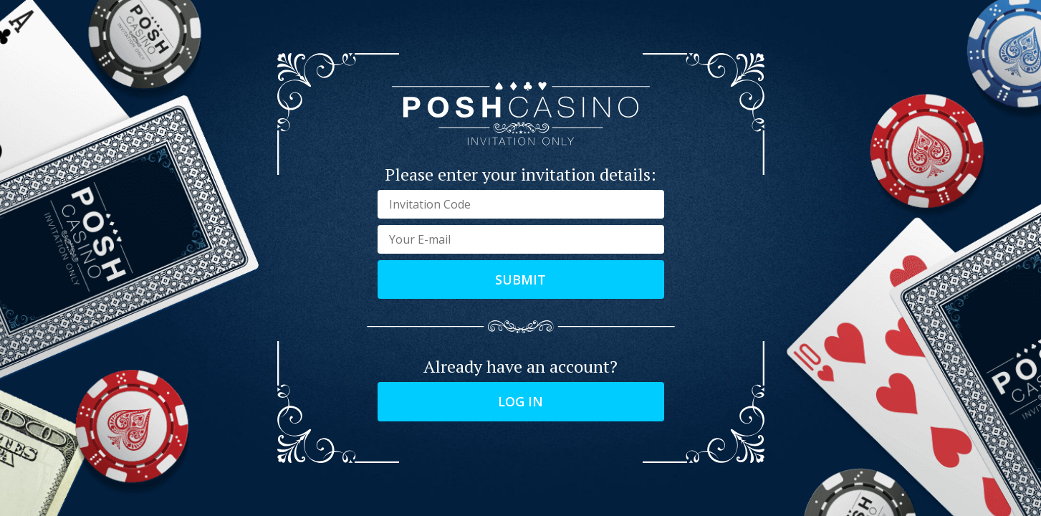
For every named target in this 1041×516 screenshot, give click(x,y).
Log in (520, 401)
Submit (520, 279)
